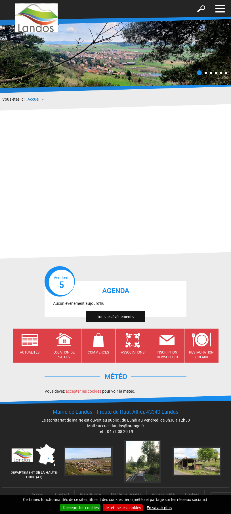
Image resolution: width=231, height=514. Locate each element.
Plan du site (90, 494)
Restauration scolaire (201, 354)
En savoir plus (159, 507)
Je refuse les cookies (122, 507)
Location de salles (64, 354)
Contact (62, 494)
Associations (132, 352)
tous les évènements (116, 316)
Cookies (192, 494)
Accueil (34, 99)
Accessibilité (163, 494)
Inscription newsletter (167, 354)
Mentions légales (126, 494)
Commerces (98, 352)
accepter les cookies (83, 391)
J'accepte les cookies (80, 507)
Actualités (29, 352)
